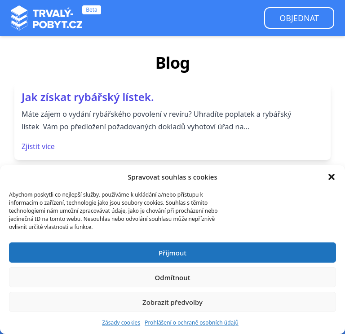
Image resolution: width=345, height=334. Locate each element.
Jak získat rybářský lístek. (88, 96)
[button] (331, 176)
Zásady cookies (121, 322)
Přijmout (172, 252)
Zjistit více (38, 146)
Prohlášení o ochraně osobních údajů (192, 322)
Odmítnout (172, 277)
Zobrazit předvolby (172, 302)
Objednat (299, 18)
